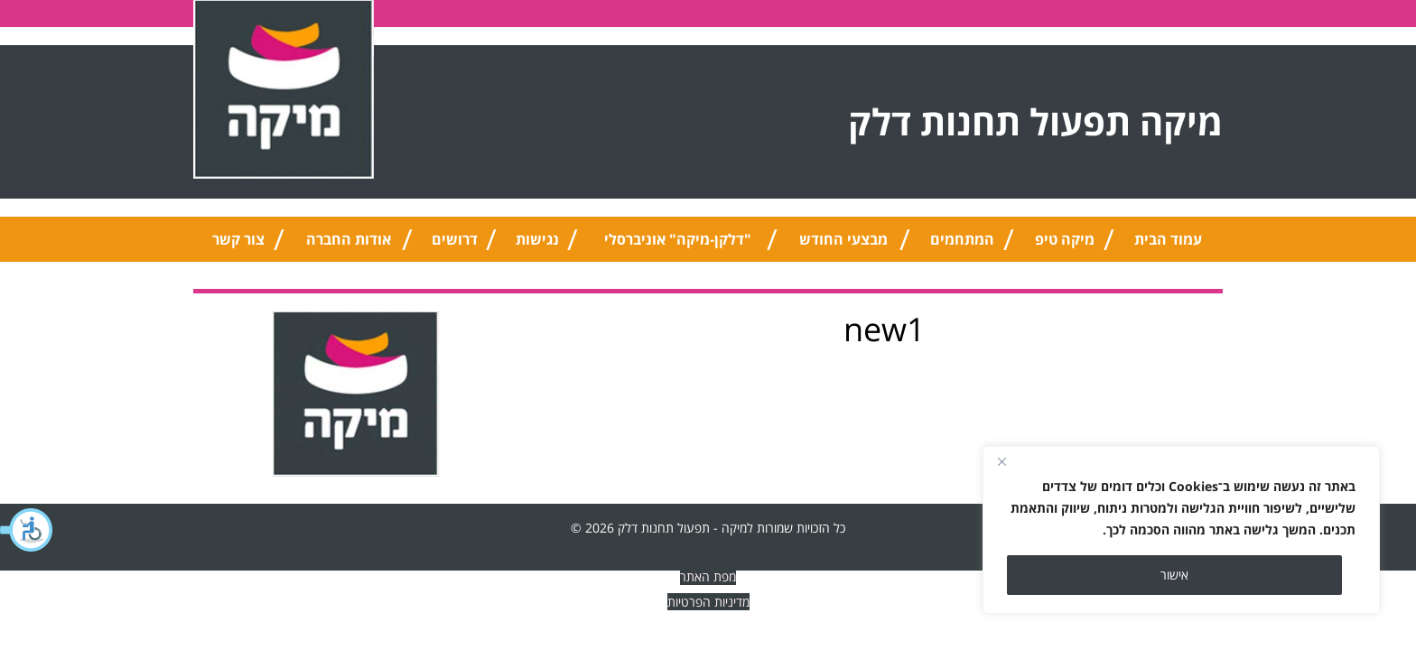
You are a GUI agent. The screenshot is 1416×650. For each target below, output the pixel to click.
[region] (1181, 530)
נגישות (537, 239)
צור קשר (238, 239)
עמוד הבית (1168, 239)
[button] (27, 529)
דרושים (455, 239)
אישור (1174, 574)
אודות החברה (348, 239)
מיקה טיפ (1065, 239)
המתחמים (962, 239)
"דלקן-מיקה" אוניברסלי (677, 239)
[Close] (1001, 461)
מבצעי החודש (843, 239)
